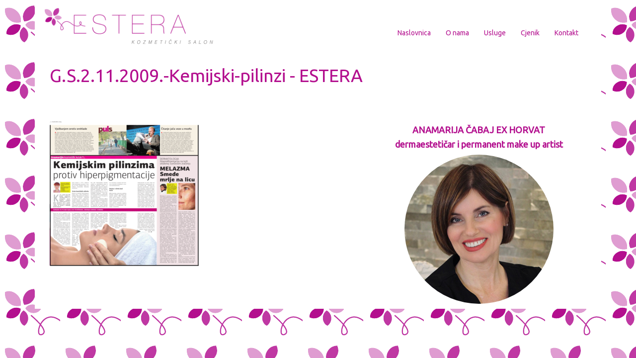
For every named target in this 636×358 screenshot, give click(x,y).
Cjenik (530, 33)
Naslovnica (414, 33)
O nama (457, 33)
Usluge (495, 33)
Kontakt (566, 33)
